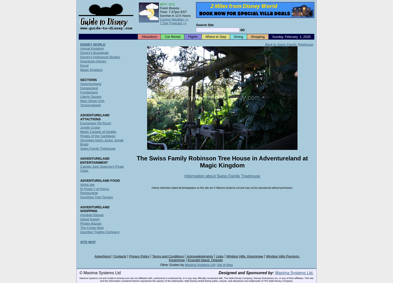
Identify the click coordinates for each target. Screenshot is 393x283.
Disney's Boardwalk (94, 53)
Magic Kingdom (91, 70)
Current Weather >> (174, 19)
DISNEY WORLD (93, 44)
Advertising (102, 256)
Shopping (258, 37)
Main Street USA (92, 101)
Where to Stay (216, 37)
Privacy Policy (139, 256)
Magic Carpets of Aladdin (98, 132)
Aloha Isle (87, 184)
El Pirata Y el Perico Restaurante (94, 191)
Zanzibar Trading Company (100, 232)
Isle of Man (225, 265)
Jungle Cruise (90, 127)
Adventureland (90, 84)
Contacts (120, 256)
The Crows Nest (92, 228)
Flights (193, 37)
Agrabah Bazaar (92, 215)
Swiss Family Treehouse (98, 148)
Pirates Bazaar (91, 223)
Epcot (84, 65)
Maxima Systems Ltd (200, 265)
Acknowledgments (200, 256)
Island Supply (90, 219)
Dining (238, 37)
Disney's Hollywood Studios (100, 57)
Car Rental (172, 37)
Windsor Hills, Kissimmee (244, 256)
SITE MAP (87, 242)
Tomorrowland (90, 105)
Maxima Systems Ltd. (294, 273)
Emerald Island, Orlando (205, 260)
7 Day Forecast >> (173, 23)
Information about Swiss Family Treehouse (222, 176)
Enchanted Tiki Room (95, 123)
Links (220, 256)
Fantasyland (89, 88)
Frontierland (88, 92)
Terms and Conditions (168, 256)
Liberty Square (91, 97)
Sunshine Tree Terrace (96, 197)
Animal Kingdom (92, 48)
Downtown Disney (93, 61)
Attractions (149, 37)
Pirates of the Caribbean (97, 136)
